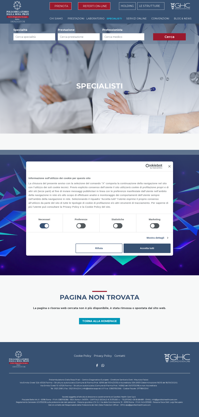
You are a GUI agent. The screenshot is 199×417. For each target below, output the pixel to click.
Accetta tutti (147, 248)
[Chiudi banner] (169, 166)
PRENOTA (61, 6)
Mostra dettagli (155, 237)
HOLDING (127, 5)
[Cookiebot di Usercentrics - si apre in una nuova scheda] (148, 166)
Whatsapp (102, 365)
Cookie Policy (82, 355)
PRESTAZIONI (76, 18)
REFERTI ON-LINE (95, 6)
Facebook (97, 366)
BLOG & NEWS (182, 18)
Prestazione (66, 29)
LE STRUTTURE (149, 5)
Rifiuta (99, 248)
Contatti (119, 355)
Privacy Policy (103, 355)
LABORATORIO (95, 18)
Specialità (20, 29)
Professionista (112, 29)
